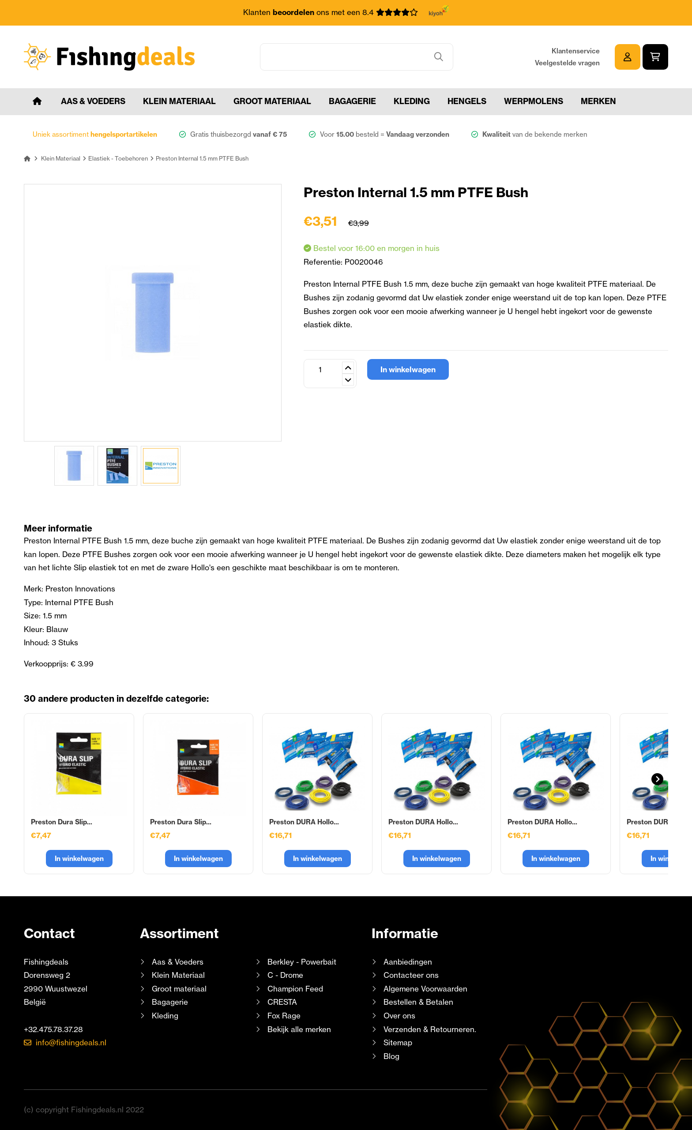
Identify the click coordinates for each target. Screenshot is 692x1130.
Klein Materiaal (179, 101)
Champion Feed (295, 988)
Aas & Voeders (93, 101)
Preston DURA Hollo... (304, 822)
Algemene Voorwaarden (425, 988)
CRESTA (282, 1002)
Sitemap (398, 1042)
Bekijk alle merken (299, 1029)
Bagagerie (352, 101)
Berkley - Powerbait (301, 961)
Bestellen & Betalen (418, 1002)
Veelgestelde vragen (567, 63)
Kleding (412, 101)
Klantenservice (576, 51)
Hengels (467, 101)
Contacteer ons (411, 975)
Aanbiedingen (408, 961)
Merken (598, 101)
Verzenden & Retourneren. (430, 1029)
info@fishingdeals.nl (71, 1042)
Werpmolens (533, 101)
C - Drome (285, 975)
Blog (390, 1056)
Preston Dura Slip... (61, 822)
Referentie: (324, 261)
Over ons (399, 1015)
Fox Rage (284, 1015)
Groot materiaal (272, 101)
